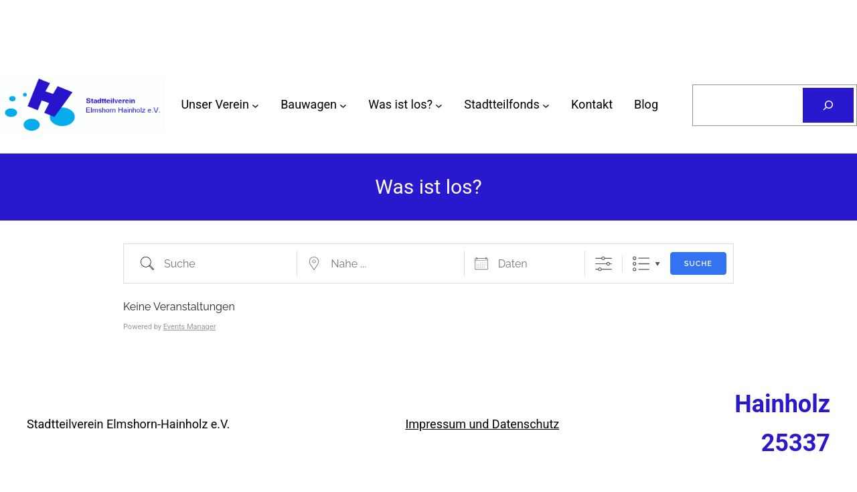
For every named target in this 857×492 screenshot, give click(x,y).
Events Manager (189, 326)
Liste (641, 263)
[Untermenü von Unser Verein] (255, 105)
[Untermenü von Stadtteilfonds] (546, 105)
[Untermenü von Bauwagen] (343, 105)
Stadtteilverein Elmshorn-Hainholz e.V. (128, 424)
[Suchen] (828, 105)
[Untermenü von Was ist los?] (439, 105)
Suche (698, 263)
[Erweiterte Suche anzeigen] (603, 263)
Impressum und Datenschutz (482, 424)
